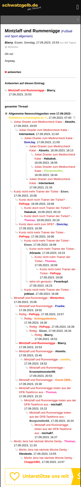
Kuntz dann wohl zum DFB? (36, 224)
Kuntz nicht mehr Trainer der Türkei (36, 191)
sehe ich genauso (40, 281)
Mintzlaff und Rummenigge (31, 297)
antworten (14, 72)
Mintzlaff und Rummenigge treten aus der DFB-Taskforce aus (53, 429)
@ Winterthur (11, 47)
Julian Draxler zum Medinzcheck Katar (38, 121)
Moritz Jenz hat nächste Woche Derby (38, 441)
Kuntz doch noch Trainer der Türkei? (42, 199)
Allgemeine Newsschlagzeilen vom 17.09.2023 (39, 113)
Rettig (22, 314)
